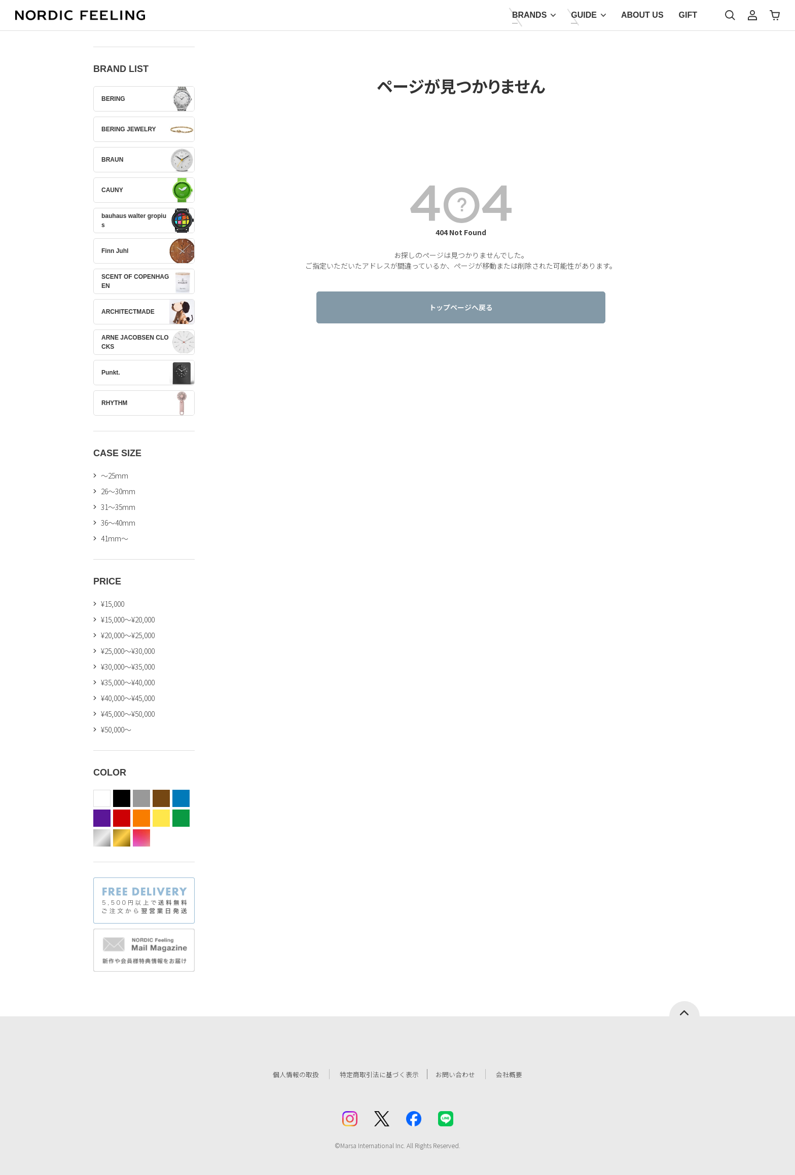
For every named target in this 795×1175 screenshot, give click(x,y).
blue (181, 798)
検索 (730, 15)
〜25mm (114, 475)
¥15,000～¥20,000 (128, 619)
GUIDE (584, 15)
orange (141, 818)
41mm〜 (114, 538)
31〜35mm (118, 507)
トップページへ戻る (461, 307)
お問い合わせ (461, 1074)
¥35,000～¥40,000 (128, 682)
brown (161, 798)
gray (141, 798)
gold (121, 838)
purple (102, 818)
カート (775, 15)
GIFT (688, 15)
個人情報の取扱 (288, 1074)
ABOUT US (642, 15)
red (121, 818)
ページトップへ (684, 1008)
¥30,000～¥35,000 (128, 667)
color (141, 838)
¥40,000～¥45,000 (128, 698)
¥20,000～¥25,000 (128, 635)
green (181, 818)
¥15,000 (112, 604)
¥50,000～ (116, 729)
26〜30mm (118, 491)
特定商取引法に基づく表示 (376, 1074)
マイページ (752, 15)
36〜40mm (118, 523)
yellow (161, 818)
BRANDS (529, 15)
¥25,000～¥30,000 (128, 651)
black (121, 798)
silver (102, 838)
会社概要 (517, 1074)
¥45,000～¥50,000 (128, 714)
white (102, 798)
